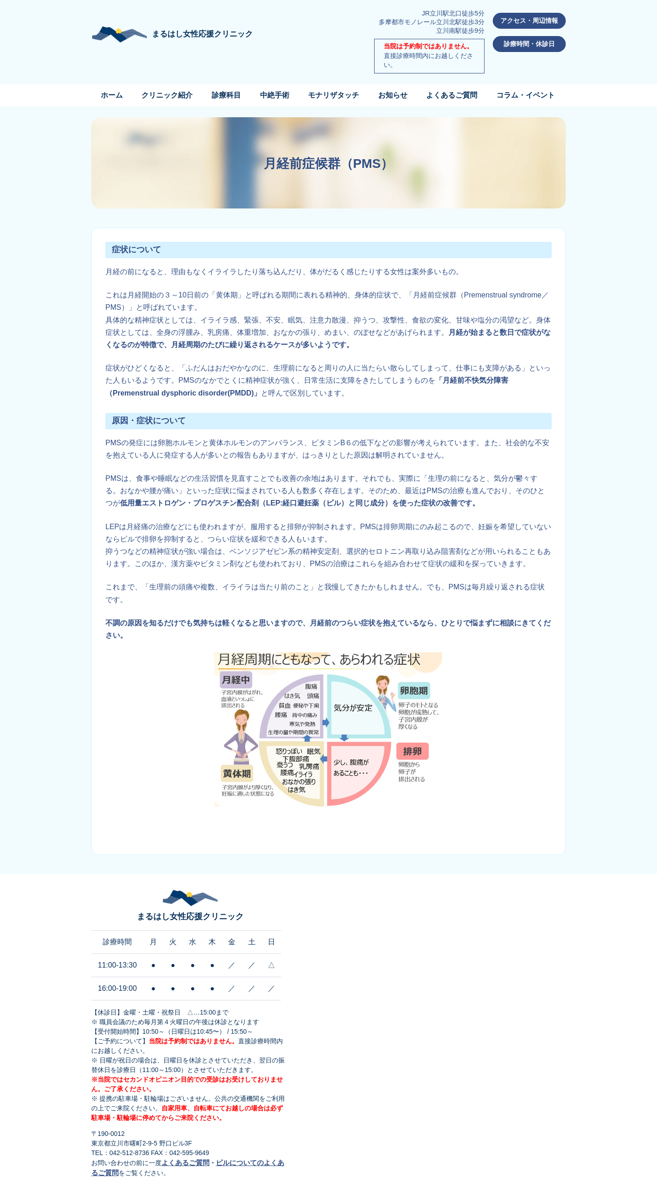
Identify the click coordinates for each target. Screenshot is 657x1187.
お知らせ (392, 95)
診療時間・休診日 (529, 43)
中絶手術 (274, 95)
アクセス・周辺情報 (529, 20)
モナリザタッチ (333, 95)
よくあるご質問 (451, 95)
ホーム (112, 95)
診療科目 (226, 95)
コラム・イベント (525, 95)
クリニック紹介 (167, 95)
